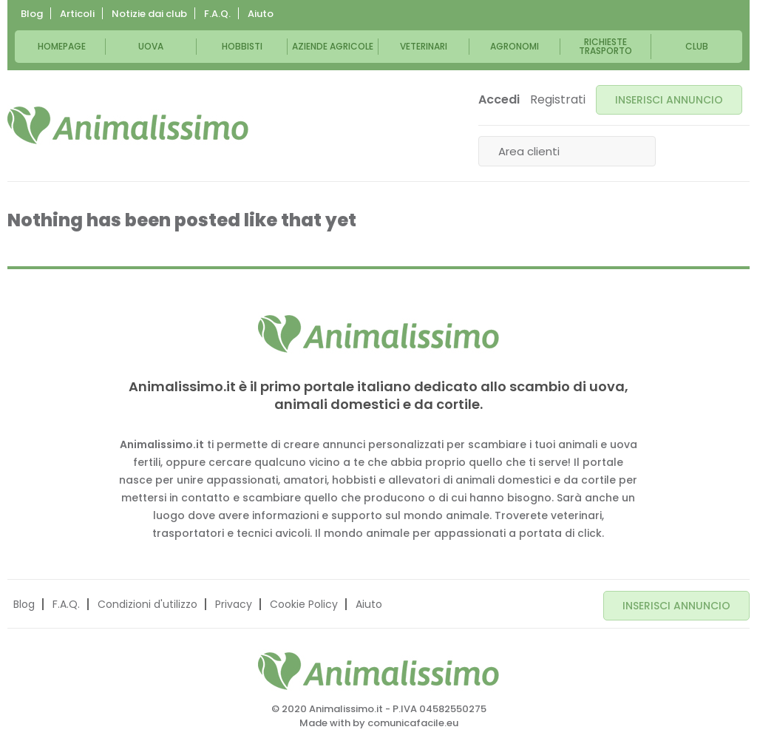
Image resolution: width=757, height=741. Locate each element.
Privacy (233, 602)
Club (696, 46)
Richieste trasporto (605, 46)
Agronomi (514, 46)
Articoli (77, 14)
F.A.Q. (217, 14)
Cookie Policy (304, 602)
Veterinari (423, 46)
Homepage (62, 46)
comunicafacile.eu (412, 719)
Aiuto (261, 14)
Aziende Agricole (332, 46)
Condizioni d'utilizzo (147, 602)
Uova (150, 46)
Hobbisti (242, 46)
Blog (32, 14)
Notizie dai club (149, 14)
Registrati (557, 100)
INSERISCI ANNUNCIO (669, 99)
